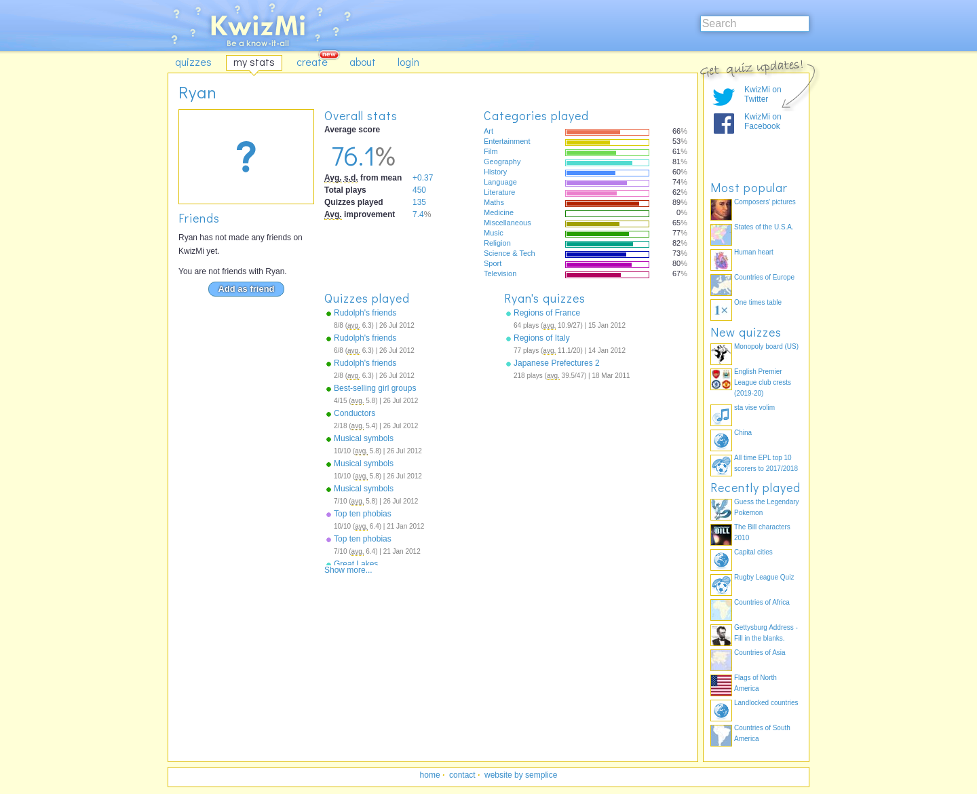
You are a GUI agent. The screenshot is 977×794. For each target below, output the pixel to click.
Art (488, 131)
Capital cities (753, 552)
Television (500, 273)
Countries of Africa (762, 602)
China (743, 432)
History (495, 172)
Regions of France (547, 313)
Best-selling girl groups (375, 388)
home (430, 775)
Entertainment (507, 141)
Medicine (499, 212)
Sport (492, 263)
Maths (494, 202)
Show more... (348, 570)
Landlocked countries (766, 702)
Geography (502, 161)
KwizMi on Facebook (763, 121)
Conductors (354, 413)
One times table (758, 302)
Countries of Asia (760, 652)
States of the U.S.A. (764, 227)
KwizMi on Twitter (763, 94)
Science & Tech (509, 253)
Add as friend (246, 289)
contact (462, 775)
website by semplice (520, 775)
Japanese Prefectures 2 (557, 363)
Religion (497, 243)
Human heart (753, 252)
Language (500, 182)
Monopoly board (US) (766, 346)
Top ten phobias (362, 513)
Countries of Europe (764, 277)
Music (493, 233)
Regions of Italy (542, 338)
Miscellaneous (507, 223)
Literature (499, 192)
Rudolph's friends (365, 313)
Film (491, 151)
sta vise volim (754, 407)
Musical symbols (364, 438)
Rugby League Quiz (764, 577)
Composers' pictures (765, 202)
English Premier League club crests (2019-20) (762, 382)
